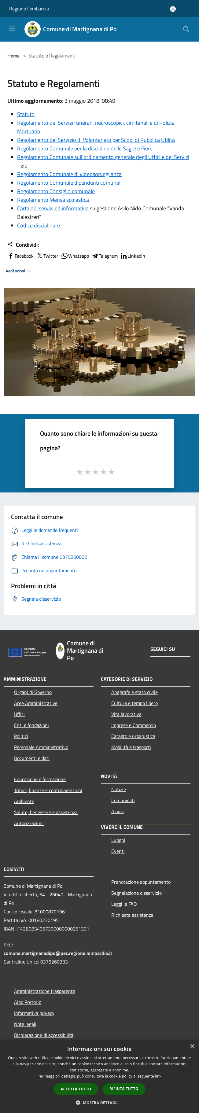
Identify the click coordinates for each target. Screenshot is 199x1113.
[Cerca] (186, 29)
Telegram (104, 256)
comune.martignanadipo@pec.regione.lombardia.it (58, 953)
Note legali (25, 1024)
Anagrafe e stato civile (134, 692)
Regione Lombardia (29, 8)
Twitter (47, 256)
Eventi (118, 851)
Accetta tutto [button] (76, 1089)
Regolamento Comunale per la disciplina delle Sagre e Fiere (85, 148)
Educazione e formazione (40, 779)
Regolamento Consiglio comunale (56, 191)
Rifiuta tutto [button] (123, 1088)
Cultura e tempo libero (134, 703)
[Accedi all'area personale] (172, 9)
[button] (99, 1103)
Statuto (26, 114)
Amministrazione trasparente (44, 991)
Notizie (118, 789)
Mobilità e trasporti (131, 747)
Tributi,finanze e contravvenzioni (48, 790)
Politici (21, 736)
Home (13, 55)
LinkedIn (132, 256)
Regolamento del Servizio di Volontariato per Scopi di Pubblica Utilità (96, 140)
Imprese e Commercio (133, 725)
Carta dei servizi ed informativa (53, 208)
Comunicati (123, 800)
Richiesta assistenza (132, 915)
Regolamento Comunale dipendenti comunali (69, 183)
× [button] (192, 1046)
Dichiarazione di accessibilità (43, 1035)
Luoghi (118, 840)
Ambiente (24, 801)
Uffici (19, 714)
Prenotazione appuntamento (141, 882)
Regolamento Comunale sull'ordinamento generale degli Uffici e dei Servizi (103, 157)
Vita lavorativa (126, 714)
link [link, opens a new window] (158, 1076)
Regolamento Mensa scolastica (53, 200)
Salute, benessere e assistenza (46, 812)
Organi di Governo (33, 692)
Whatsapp (75, 256)
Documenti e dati (32, 758)
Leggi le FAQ (124, 904)
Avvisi (117, 811)
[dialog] (99, 1076)
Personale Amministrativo (41, 747)
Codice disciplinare (38, 225)
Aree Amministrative (35, 703)
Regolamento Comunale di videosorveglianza (69, 174)
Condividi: (23, 245)
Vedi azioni (19, 271)
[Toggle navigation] (12, 28)
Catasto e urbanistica (133, 736)
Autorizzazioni (29, 823)
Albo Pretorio (27, 1002)
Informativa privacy (34, 1013)
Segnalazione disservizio (136, 893)
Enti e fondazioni (31, 725)
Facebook (20, 256)
